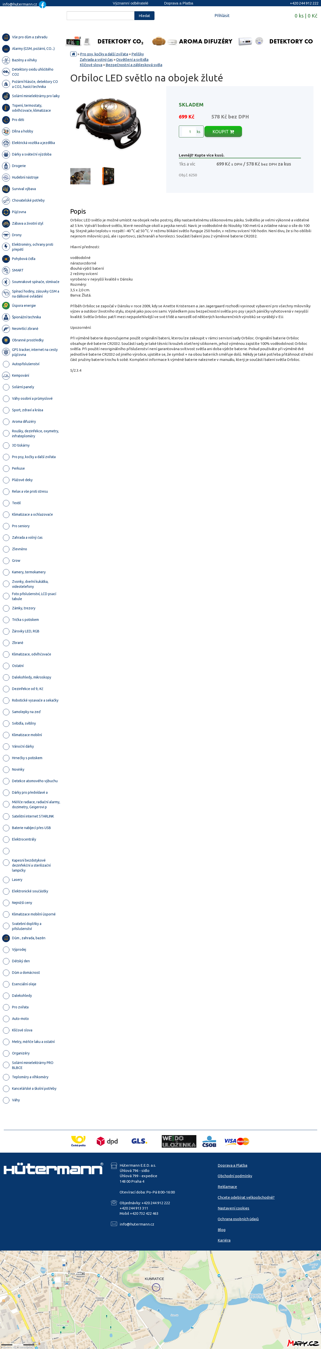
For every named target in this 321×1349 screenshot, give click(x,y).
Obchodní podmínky (235, 1176)
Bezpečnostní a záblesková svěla (134, 65)
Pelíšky (137, 54)
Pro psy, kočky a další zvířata (104, 54)
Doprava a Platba (178, 3)
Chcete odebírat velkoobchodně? (246, 1197)
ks (191, 131)
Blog (221, 1230)
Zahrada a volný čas (96, 59)
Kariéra (224, 1240)
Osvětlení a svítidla (132, 59)
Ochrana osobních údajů (238, 1219)
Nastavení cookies (233, 1208)
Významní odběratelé (130, 3)
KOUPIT (223, 131)
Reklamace (227, 1186)
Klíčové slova (91, 65)
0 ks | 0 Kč (306, 16)
